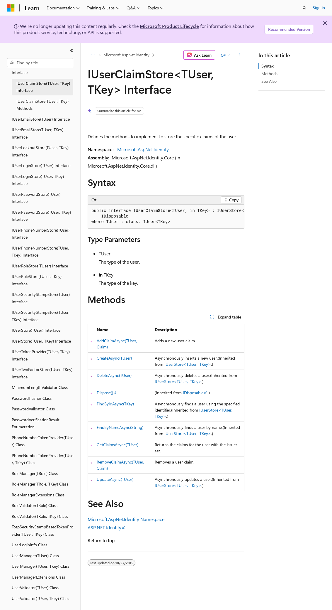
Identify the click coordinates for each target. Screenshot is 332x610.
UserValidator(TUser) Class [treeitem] (35, 583)
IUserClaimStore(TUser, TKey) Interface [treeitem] (43, 82)
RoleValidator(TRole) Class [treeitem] (34, 501)
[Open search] (304, 8)
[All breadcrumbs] (93, 55)
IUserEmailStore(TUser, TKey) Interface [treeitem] (37, 128)
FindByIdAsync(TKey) (115, 404)
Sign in (319, 7)
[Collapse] (72, 50)
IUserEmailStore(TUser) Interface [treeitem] (41, 114)
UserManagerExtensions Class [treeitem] (38, 572)
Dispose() (105, 392)
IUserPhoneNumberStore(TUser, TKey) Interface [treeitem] (40, 247)
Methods (269, 73)
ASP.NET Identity (104, 527)
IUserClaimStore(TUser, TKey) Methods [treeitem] (42, 100)
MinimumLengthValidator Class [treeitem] (40, 383)
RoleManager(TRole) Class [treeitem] (35, 469)
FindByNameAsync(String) (120, 427)
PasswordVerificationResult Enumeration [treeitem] (35, 418)
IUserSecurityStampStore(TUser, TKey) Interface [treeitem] (40, 311)
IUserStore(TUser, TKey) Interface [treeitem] (41, 336)
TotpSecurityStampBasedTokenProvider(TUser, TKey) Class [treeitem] (42, 526)
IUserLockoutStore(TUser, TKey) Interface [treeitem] (40, 146)
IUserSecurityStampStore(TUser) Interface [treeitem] (41, 293)
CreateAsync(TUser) (114, 358)
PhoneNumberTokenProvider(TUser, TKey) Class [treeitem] (42, 454)
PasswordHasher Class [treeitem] (32, 394)
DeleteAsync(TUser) (114, 375)
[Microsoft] (11, 8)
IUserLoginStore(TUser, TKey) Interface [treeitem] (38, 175)
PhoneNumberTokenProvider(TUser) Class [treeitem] (42, 436)
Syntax (267, 66)
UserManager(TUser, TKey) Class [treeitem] (40, 561)
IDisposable (193, 392)
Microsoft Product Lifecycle (169, 26)
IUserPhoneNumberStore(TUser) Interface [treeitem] (40, 229)
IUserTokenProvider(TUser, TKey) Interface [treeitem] (41, 350)
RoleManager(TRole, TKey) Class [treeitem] (40, 479)
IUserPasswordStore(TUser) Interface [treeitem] (36, 193)
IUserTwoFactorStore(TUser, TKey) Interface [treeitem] (42, 368)
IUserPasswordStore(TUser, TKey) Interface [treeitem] (41, 211)
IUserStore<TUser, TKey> (187, 364)
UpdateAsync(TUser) (115, 479)
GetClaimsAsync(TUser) (117, 444)
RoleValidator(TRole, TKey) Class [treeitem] (40, 512)
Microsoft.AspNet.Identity (126, 55)
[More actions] (239, 55)
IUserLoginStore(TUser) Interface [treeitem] (41, 161)
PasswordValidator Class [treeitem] (33, 404)
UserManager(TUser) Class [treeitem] (35, 551)
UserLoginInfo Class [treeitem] (29, 540)
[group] (166, 217)
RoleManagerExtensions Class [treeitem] (38, 490)
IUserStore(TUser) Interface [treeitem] (36, 325)
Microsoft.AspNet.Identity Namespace (126, 519)
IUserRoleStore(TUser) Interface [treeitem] (40, 261)
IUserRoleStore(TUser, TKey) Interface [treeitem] (37, 275)
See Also (269, 81)
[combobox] (40, 63)
